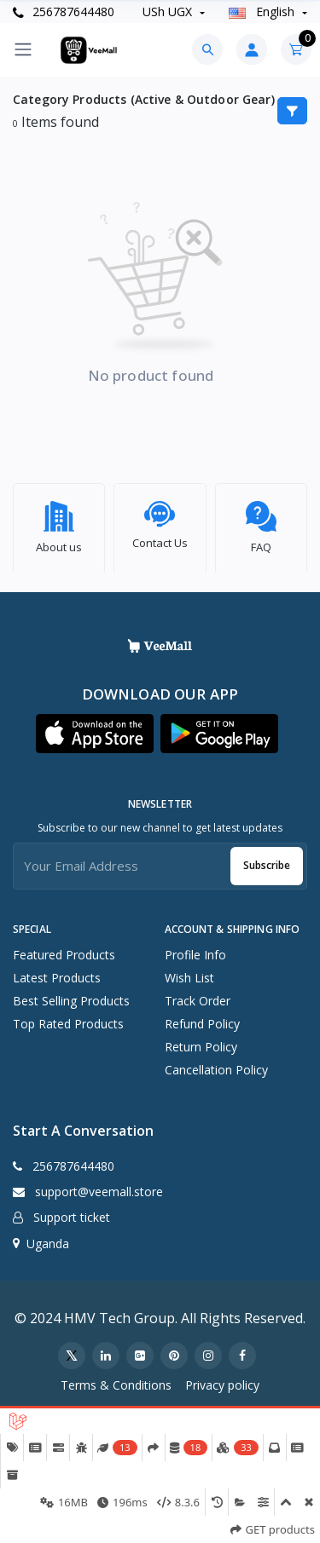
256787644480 (63, 11)
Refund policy (202, 1018)
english (263, 11)
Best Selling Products (71, 995)
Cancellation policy (216, 1064)
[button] (95, 727)
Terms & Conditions (116, 1380)
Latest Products (57, 972)
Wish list (189, 972)
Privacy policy (222, 1380)
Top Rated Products (68, 1018)
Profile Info (195, 949)
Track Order (197, 995)
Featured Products (64, 949)
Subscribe (266, 860)
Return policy (201, 1041)
